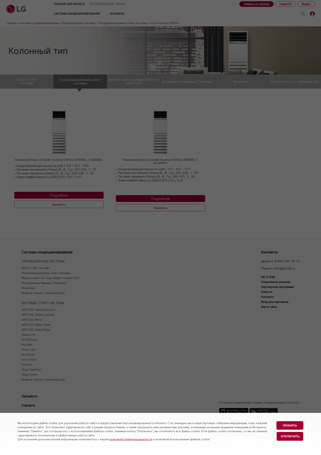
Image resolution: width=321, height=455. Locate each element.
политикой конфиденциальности (130, 439)
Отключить (290, 436)
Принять (290, 425)
